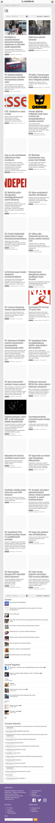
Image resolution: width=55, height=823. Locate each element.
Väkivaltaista (16, 705)
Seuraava (40, 16)
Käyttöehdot (33, 809)
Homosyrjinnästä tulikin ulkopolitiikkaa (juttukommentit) (18, 731)
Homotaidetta (16, 711)
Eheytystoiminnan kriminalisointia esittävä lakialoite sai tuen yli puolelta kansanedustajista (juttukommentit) (25, 767)
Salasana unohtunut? (11, 813)
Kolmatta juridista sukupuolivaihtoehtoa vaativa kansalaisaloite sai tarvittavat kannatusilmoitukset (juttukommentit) (27, 726)
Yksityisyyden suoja (35, 808)
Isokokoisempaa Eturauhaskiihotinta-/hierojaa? (16, 749)
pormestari (7, 701)
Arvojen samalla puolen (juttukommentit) (15, 743)
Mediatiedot (33, 794)
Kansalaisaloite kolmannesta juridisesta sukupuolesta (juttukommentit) (21, 739)
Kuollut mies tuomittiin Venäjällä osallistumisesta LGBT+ (26, 673)
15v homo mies (10, 775)
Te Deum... (7, 679)
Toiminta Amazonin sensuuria (19, 689)
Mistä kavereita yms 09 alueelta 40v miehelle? (16, 763)
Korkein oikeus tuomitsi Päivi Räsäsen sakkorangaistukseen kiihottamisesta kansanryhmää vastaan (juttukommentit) (27, 735)
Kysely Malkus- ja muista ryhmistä (13, 753)
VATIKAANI (12, 683)
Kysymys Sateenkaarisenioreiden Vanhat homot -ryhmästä (19, 771)
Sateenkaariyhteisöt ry (36, 796)
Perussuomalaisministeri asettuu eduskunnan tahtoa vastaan (22, 695)
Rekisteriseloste (34, 811)
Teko (6, 717)
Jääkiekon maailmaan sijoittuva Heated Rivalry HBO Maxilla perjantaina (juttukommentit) (24, 756)
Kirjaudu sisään (10, 811)
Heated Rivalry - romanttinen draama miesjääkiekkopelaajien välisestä (28, 667)
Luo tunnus (9, 809)
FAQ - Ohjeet (10, 808)
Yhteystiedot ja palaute (36, 791)
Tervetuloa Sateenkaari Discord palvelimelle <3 (16, 778)
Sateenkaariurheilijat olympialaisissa (14, 760)
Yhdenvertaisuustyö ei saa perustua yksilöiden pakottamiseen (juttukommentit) (23, 746)
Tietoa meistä (34, 792)
